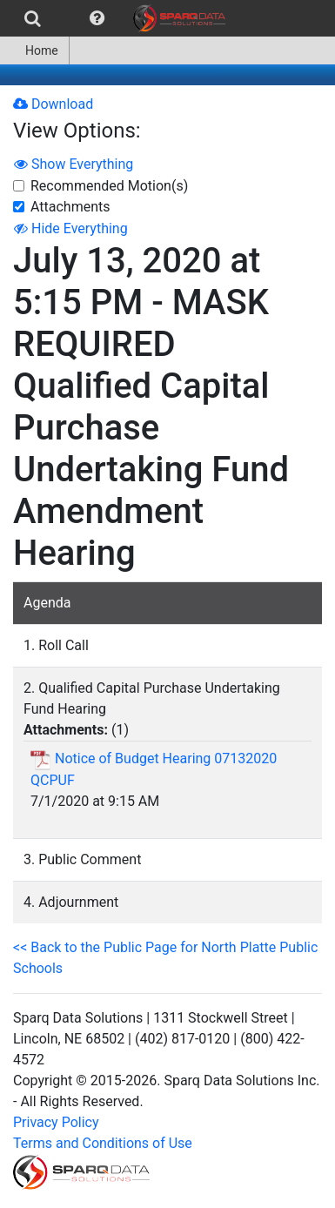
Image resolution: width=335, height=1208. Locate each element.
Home (34, 50)
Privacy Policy (56, 1122)
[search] (32, 18)
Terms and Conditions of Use (102, 1143)
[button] (97, 18)
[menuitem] (32, 18)
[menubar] (117, 18)
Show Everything (73, 164)
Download (53, 104)
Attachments (70, 206)
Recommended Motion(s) (109, 186)
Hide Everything (71, 228)
